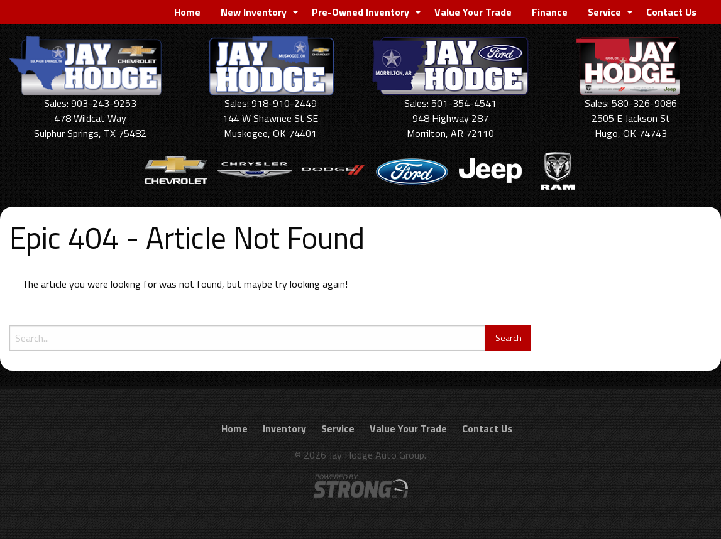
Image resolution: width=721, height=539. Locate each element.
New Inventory (254, 11)
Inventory (284, 428)
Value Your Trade (473, 11)
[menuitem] (187, 12)
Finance (550, 11)
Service (604, 11)
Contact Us (671, 11)
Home (187, 11)
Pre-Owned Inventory (360, 11)
